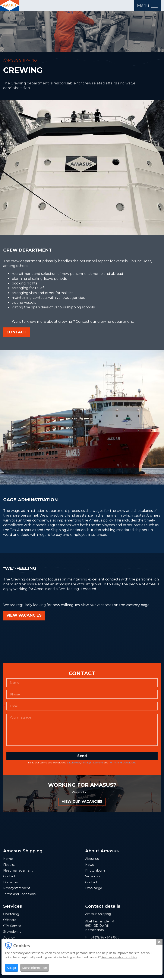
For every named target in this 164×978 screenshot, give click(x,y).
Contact (16, 332)
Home (8, 859)
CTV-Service (12, 926)
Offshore (9, 920)
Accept (11, 968)
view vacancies (24, 615)
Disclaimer (73, 762)
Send (82, 756)
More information (34, 968)
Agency (9, 938)
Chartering (11, 914)
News (89, 865)
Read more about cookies (119, 957)
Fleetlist (9, 865)
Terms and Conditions (122, 762)
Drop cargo (93, 888)
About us (92, 859)
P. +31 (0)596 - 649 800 (102, 937)
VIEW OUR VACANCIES (82, 802)
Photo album (95, 870)
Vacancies (92, 876)
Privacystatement (92, 762)
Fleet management (18, 870)
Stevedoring (12, 932)
